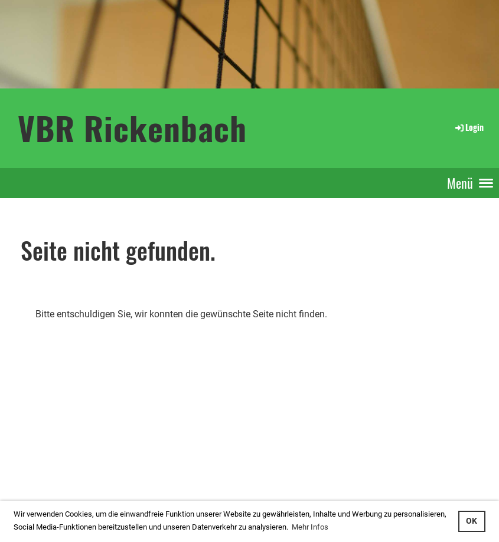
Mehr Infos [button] (310, 527)
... (49, 471)
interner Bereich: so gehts (51, 457)
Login (469, 127)
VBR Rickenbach (132, 127)
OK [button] (471, 521)
